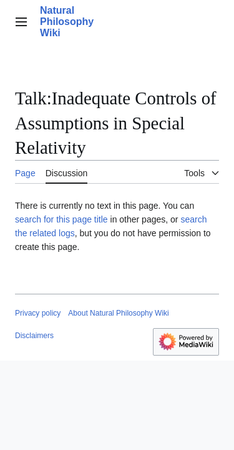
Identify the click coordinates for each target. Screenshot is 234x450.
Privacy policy (38, 313)
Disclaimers (34, 335)
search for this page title (61, 219)
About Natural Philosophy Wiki (118, 313)
